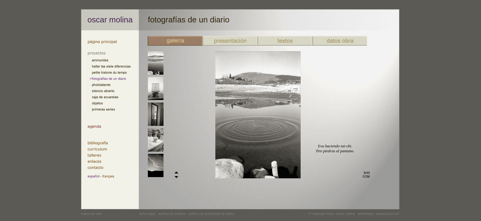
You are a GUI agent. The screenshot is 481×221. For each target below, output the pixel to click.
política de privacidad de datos (211, 213)
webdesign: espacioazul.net (378, 213)
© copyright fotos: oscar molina (332, 213)
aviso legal (147, 213)
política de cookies (172, 213)
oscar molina (110, 19)
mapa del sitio (91, 213)
